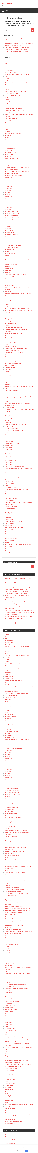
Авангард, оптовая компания (13, 133)
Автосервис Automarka (11, 211)
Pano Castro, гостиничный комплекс (15, 110)
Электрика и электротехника (13, 1145)
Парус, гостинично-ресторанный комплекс (17, 424)
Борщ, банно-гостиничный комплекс (15, 274)
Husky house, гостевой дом (12, 95)
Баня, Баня (8, 270)
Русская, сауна (9, 445)
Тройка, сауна (9, 515)
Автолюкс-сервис (10, 148)
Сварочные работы (10, 458)
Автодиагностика (10, 141)
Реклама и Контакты (11, 439)
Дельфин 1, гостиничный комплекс (15, 316)
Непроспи (7, 411)
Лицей (7, 378)
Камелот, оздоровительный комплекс (16, 348)
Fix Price (7, 85)
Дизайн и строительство (12, 1136)
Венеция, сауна (9, 281)
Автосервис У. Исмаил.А (12, 217)
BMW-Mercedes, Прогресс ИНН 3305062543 (17, 74)
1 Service (7, 61)
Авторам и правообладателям (13, 175)
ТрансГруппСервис (10, 513)
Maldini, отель (9, 104)
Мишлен (7, 401)
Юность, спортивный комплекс (14, 550)
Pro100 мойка (9, 112)
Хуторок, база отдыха (11, 538)
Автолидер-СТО (9, 146)
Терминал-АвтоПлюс (11, 498)
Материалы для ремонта (12, 1139)
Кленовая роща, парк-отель (13, 359)
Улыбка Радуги (9, 523)
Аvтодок (7, 131)
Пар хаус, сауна (9, 422)
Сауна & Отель (9, 449)
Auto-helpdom (9, 68)
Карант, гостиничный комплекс (14, 352)
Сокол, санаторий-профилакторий (14, 466)
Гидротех (7, 304)
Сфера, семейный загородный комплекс (16, 489)
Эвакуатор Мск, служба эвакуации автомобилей (19, 544)
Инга (6, 344)
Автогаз (7, 137)
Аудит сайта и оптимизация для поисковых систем (19, 610)
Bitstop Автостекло (10, 72)
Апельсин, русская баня (11, 253)
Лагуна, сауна (8, 369)
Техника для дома (10, 1143)
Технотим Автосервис (11, 506)
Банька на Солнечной (11, 264)
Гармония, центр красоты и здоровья (15, 300)
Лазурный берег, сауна (11, 373)
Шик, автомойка (9, 540)
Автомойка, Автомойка (11, 158)
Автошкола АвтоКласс (11, 234)
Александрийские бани (11, 247)
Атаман (7, 255)
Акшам (7, 243)
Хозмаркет (8, 536)
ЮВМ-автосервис (10, 548)
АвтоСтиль (8, 228)
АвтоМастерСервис (10, 152)
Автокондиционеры (10, 144)
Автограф (7, 139)
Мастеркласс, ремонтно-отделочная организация (19, 386)
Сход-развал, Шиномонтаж (12, 491)
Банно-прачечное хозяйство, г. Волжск (16, 257)
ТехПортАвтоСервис (10, 508)
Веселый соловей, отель (12, 283)
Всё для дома (9, 295)
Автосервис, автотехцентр (12, 222)
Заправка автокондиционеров (13, 340)
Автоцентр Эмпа (9, 232)
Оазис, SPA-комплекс (11, 416)
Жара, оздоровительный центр (14, 333)
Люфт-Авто (8, 380)
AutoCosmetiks (9, 70)
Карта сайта (8, 354)
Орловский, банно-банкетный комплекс (16, 418)
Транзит (7, 510)
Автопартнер (8, 160)
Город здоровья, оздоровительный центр (17, 308)
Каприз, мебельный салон (12, 350)
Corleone (7, 76)
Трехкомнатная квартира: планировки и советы (18, 41)
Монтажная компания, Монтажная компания (17, 403)
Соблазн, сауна (9, 462)
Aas (6, 66)
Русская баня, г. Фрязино (12, 443)
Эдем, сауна (8, 546)
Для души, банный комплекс (13, 319)
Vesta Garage (8, 127)
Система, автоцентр (10, 460)
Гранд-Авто (8, 312)
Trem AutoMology (10, 125)
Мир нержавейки (10, 394)
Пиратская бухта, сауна (11, 428)
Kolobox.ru (8, 99)
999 (6, 63)
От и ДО (7, 420)
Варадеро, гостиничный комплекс (14, 278)
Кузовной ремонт (10, 367)
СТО (6, 479)
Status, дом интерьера (11, 118)
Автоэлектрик (9, 238)
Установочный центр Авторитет (14, 527)
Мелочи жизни (9, 392)
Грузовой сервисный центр (12, 314)
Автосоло (7, 224)
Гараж (6, 297)
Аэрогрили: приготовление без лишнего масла (18, 39)
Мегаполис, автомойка (11, 390)
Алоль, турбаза (9, 249)
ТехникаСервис (9, 500)
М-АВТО (7, 382)
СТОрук (7, 485)
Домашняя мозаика (10, 323)
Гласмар (7, 306)
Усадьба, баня (9, 525)
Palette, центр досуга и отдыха (13, 108)
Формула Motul (9, 529)
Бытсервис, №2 (9, 276)
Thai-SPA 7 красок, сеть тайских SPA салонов (17, 120)
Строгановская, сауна (11, 487)
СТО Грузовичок (9, 483)
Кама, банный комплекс (12, 346)
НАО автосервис (9, 407)
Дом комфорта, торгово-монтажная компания (18, 321)
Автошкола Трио (9, 236)
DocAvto (7, 78)
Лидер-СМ (8, 375)
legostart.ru (7, 3)
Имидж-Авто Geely (10, 342)
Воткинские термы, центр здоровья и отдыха (18, 293)
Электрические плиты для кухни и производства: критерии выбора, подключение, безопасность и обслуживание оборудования (19, 602)
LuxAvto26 (8, 101)
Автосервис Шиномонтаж (12, 219)
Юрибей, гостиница (10, 553)
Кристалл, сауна (9, 365)
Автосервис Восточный (11, 215)
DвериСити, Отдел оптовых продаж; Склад (17, 82)
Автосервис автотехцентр (12, 213)
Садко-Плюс (8, 447)
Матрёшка (8, 388)
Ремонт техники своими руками (14, 1141)
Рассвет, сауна (9, 437)
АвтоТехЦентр (9, 230)
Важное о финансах (10, 1134)
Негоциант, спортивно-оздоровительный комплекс (19, 409)
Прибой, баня (9, 432)
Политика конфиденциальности (14, 430)
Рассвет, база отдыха (11, 435)
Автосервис (8, 177)
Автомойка (8, 156)
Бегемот (7, 272)
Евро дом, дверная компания (13, 327)
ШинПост (7, 542)
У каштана (8, 517)
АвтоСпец (7, 226)
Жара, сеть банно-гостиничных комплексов (17, 335)
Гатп (6, 302)
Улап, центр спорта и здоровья (13, 521)
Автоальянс (8, 135)
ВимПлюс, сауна (9, 285)
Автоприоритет (9, 165)
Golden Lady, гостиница (11, 93)
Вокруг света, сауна (10, 291)
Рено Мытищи (9, 441)
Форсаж (7, 531)
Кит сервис (8, 357)
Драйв (7, 325)
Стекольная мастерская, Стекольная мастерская (18, 477)
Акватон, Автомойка (11, 241)
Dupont (7, 80)
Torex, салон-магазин (11, 122)
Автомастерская (9, 154)
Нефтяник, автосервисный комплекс (15, 413)
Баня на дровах (9, 268)
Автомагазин (8, 150)
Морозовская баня (10, 405)
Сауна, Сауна (8, 451)
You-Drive (7, 129)
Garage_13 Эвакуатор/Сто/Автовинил (15, 91)
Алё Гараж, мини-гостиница (13, 245)
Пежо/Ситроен (9, 426)
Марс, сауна (8, 384)
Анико (7, 251)
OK (26, 1150)
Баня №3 (7, 266)
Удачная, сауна (9, 519)
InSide (6, 97)
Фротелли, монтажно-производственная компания (19, 534)
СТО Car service (9, 481)
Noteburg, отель (9, 106)
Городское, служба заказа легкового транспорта (18, 310)
